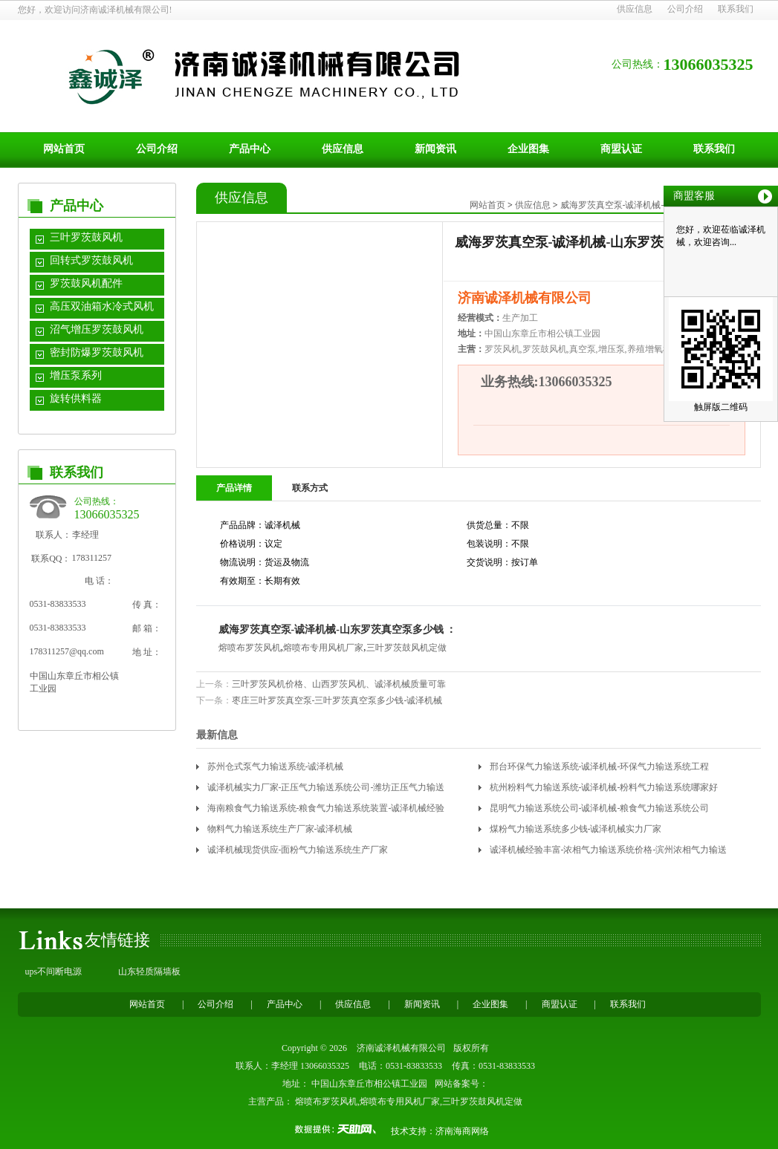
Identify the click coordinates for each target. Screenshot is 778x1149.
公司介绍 (685, 9)
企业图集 (528, 148)
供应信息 (634, 9)
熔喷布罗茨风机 (249, 647)
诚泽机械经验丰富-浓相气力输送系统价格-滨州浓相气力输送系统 (608, 852)
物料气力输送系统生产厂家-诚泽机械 (280, 829)
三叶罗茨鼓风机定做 (406, 647)
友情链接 (117, 940)
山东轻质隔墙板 (149, 971)
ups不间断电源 (53, 971)
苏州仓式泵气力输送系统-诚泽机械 (275, 766)
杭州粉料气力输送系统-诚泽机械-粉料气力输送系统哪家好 (604, 787)
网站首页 (64, 148)
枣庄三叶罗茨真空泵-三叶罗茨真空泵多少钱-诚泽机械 (337, 700)
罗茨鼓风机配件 (86, 283)
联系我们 (735, 9)
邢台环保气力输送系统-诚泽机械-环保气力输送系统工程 (600, 766)
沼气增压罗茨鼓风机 (96, 329)
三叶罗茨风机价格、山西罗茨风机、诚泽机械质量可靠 (339, 684)
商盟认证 (621, 148)
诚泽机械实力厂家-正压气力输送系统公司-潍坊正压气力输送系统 (326, 790)
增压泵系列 (76, 375)
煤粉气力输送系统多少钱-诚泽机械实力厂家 (576, 829)
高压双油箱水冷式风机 (102, 306)
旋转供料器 (76, 398)
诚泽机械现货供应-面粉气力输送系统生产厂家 (298, 849)
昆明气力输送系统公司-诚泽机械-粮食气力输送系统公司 (600, 808)
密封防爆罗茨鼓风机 (96, 352)
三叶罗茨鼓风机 (86, 237)
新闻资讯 (435, 148)
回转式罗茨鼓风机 (91, 260)
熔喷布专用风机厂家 (323, 647)
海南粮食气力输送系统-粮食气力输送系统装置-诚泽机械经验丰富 (326, 810)
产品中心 (249, 148)
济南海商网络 (462, 1131)
